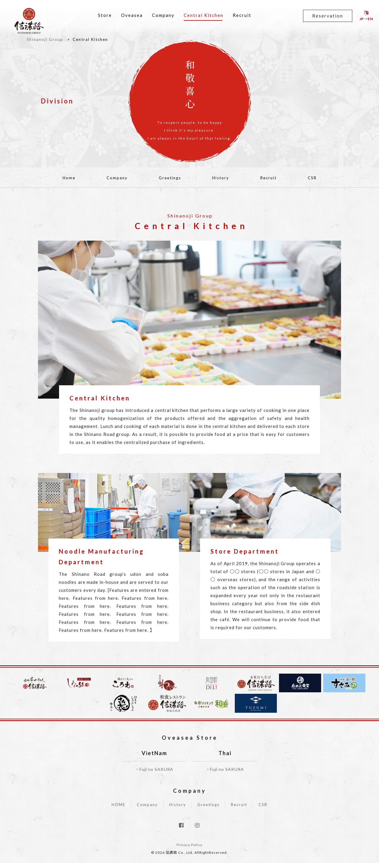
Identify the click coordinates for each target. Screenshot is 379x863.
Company (163, 15)
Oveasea (132, 15)
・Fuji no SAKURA (154, 769)
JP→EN (366, 15)
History (220, 177)
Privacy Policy (189, 845)
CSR (312, 177)
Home (69, 177)
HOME (119, 804)
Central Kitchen (203, 15)
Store (105, 15)
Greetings (170, 177)
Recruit (242, 15)
